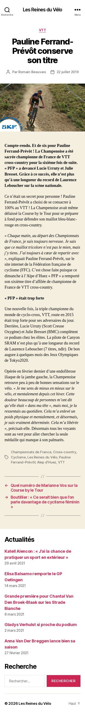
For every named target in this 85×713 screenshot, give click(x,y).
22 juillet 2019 (68, 72)
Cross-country (64, 452)
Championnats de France (31, 452)
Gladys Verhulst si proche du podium (41, 624)
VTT (42, 30)
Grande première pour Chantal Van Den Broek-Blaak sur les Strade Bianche (39, 602)
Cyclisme (18, 457)
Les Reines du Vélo (42, 9)
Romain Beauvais (32, 72)
